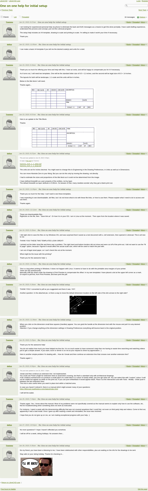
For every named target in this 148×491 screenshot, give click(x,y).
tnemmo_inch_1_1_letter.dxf (30, 164)
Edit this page (142, 489)
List (15, 17)
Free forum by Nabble (8, 489)
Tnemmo (9, 22)
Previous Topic (7, 10)
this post (28, 161)
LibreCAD (3, 1)
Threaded (25, 17)
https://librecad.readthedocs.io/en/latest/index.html (39, 389)
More (143, 22)
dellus (9, 44)
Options (142, 17)
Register (145, 1)
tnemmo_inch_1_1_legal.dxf (30, 166)
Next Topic (143, 10)
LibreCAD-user (14, 1)
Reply (128, 22)
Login (139, 1)
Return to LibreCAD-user (10, 482)
